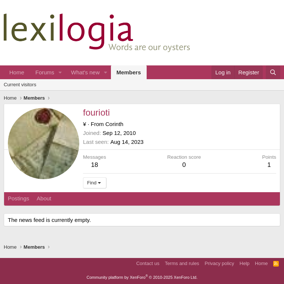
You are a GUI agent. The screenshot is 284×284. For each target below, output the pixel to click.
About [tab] (44, 198)
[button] (60, 72)
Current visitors (20, 84)
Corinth (114, 124)
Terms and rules (182, 263)
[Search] (273, 72)
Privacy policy (219, 263)
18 (94, 164)
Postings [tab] (18, 198)
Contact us (147, 263)
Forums (44, 72)
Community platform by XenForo (142, 277)
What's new (85, 72)
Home (16, 72)
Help (245, 263)
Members (129, 72)
